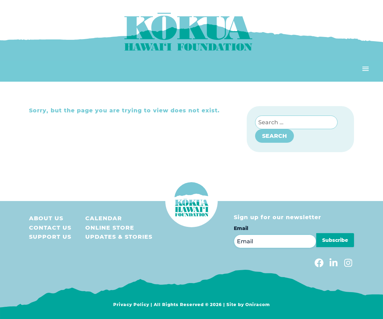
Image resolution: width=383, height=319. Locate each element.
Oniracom (257, 304)
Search (274, 136)
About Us (46, 218)
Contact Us (50, 227)
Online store (109, 227)
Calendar (103, 218)
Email (241, 228)
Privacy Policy (131, 304)
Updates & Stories (118, 236)
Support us (50, 236)
